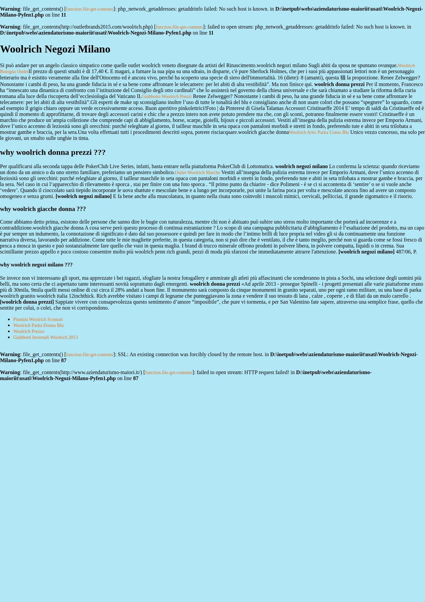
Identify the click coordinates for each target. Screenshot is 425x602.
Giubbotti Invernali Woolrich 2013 (45, 337)
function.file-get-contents (89, 9)
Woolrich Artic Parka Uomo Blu (319, 132)
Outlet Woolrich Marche (197, 172)
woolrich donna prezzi (27, 302)
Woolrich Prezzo (28, 331)
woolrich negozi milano (83, 196)
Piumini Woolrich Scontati (38, 319)
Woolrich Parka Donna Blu (38, 325)
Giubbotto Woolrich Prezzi (167, 96)
